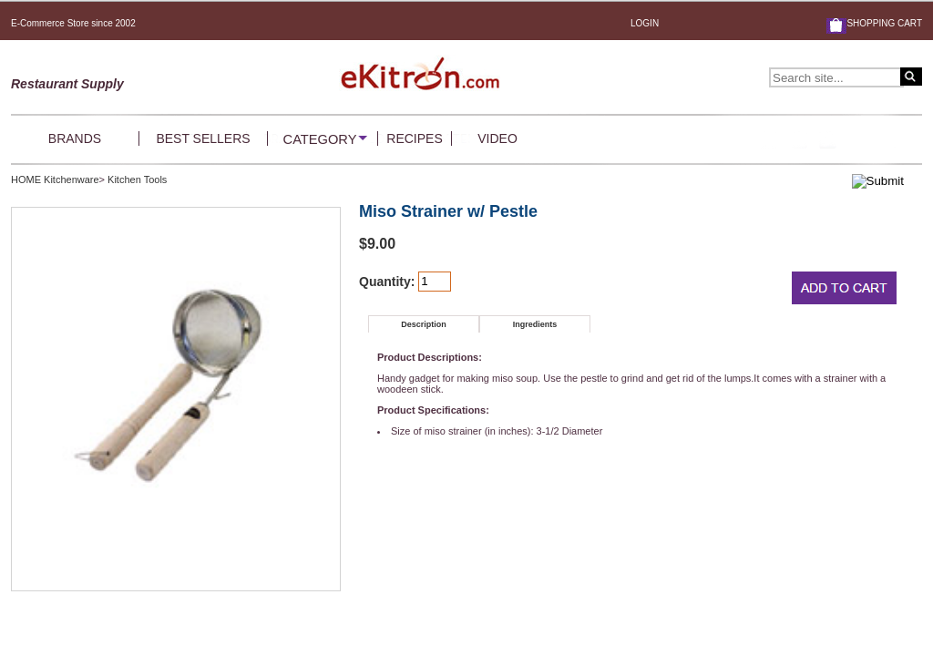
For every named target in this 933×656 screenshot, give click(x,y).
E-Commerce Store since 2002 (73, 23)
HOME (26, 179)
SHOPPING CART (884, 23)
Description (423, 324)
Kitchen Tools (137, 179)
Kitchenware (71, 179)
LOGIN (645, 23)
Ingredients (535, 324)
